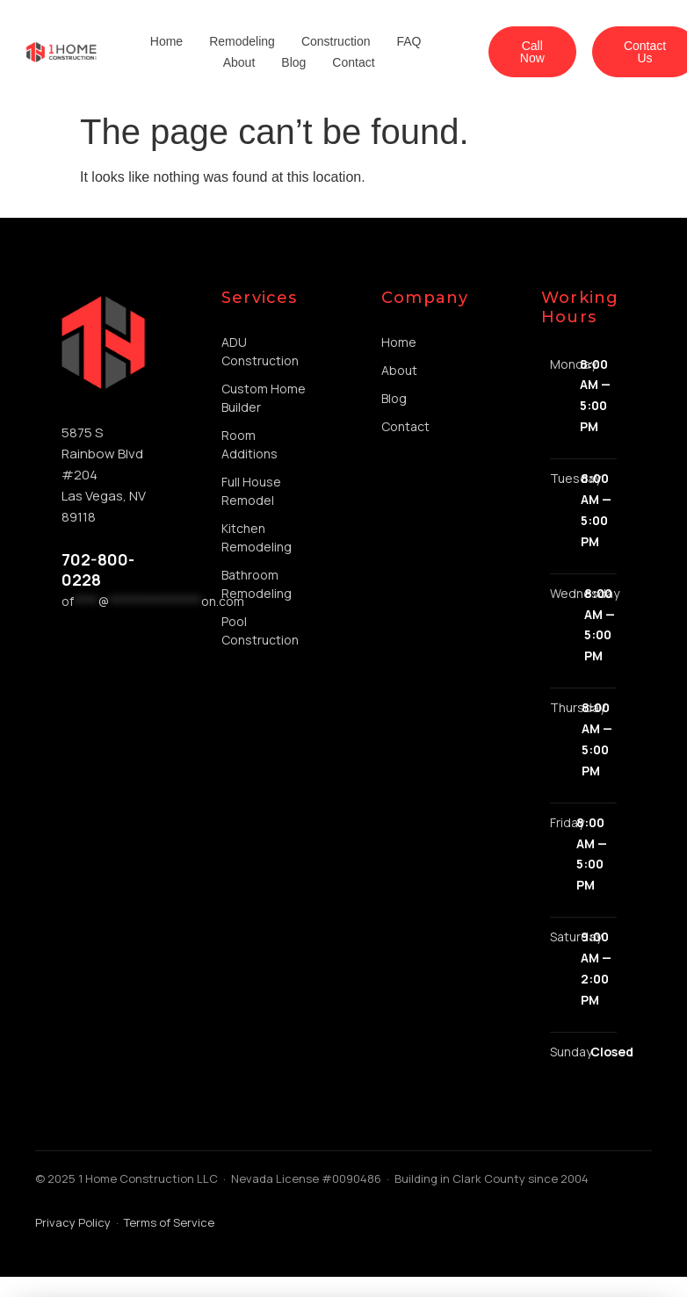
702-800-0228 (97, 569)
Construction (336, 41)
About (239, 62)
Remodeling (242, 41)
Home (166, 41)
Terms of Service (169, 1222)
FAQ (408, 41)
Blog (293, 62)
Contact (353, 62)
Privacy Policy (73, 1222)
